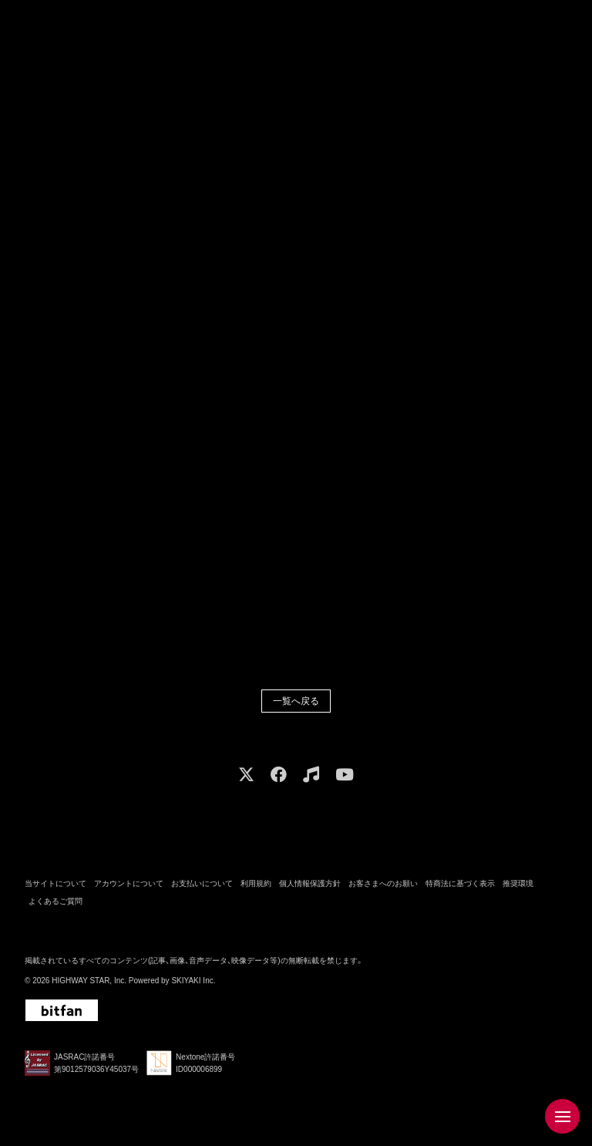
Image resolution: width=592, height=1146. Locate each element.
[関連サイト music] (311, 776)
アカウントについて (128, 885)
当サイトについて (55, 885)
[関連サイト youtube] (344, 776)
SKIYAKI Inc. (193, 983)
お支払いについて (202, 885)
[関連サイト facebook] (279, 776)
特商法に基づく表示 (460, 885)
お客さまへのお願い (383, 885)
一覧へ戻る (296, 702)
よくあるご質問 (55, 902)
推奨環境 (518, 885)
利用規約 (255, 885)
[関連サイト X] (246, 776)
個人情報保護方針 (310, 885)
